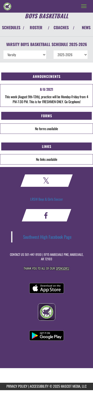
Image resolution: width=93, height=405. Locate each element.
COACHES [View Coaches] (61, 27)
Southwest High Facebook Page (47, 237)
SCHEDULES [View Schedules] (11, 27)
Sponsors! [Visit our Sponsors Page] (62, 268)
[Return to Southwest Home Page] (7, 6)
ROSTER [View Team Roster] (36, 27)
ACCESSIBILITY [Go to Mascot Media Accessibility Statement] (39, 386)
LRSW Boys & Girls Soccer (46, 199)
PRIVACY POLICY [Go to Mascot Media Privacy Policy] (17, 386)
